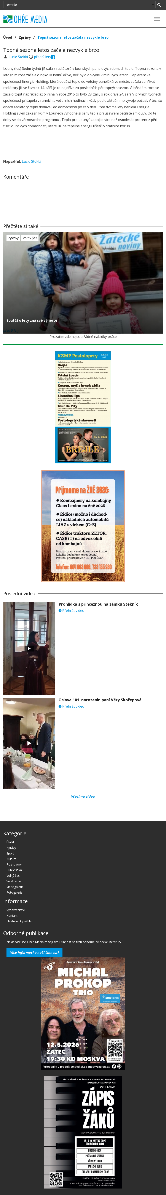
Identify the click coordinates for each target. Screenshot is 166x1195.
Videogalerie (15, 887)
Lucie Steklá (19, 56)
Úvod (7, 37)
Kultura (11, 859)
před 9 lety (42, 56)
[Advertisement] (83, 144)
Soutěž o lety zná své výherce (31, 320)
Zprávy (25, 37)
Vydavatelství (15, 910)
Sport (10, 853)
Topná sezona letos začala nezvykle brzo (73, 37)
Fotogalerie (14, 892)
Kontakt (12, 915)
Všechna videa (83, 796)
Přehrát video (71, 610)
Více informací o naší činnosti (34, 952)
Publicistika (14, 870)
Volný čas (30, 238)
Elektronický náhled (19, 921)
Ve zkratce (13, 881)
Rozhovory (14, 864)
